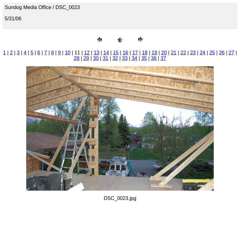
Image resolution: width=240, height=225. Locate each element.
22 (183, 52)
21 (174, 52)
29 (86, 58)
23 (193, 52)
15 (116, 52)
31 (105, 58)
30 (96, 58)
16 (125, 52)
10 (67, 52)
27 (231, 52)
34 (134, 58)
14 (106, 52)
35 (144, 58)
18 (145, 52)
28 (76, 58)
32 (115, 58)
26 (222, 52)
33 (125, 58)
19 (154, 52)
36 (154, 58)
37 (163, 58)
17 (135, 52)
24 (202, 52)
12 (87, 52)
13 (96, 52)
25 (212, 52)
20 (164, 52)
